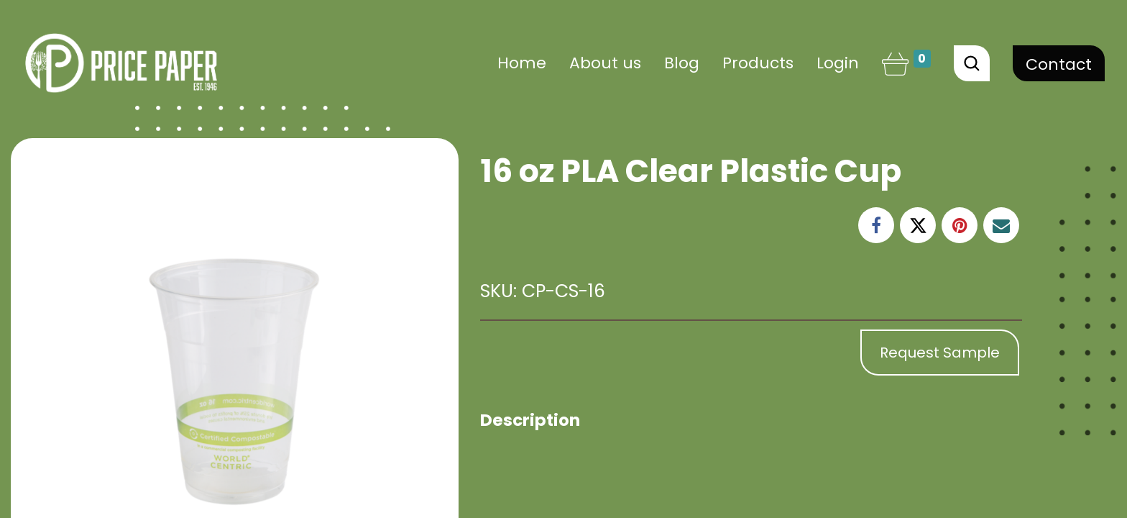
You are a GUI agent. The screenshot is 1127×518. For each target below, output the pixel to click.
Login (837, 63)
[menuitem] (522, 63)
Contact (1059, 64)
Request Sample (940, 352)
